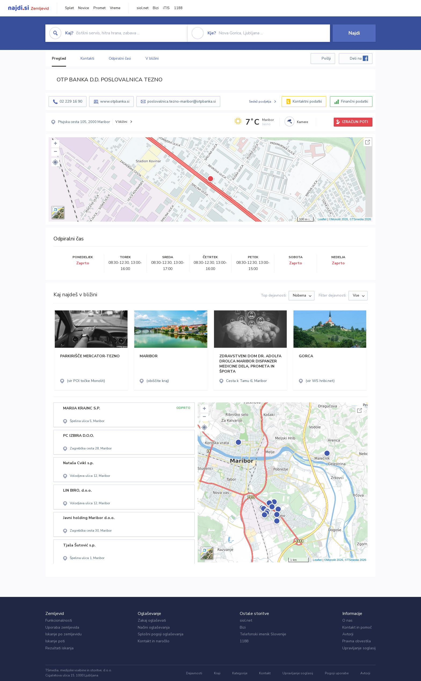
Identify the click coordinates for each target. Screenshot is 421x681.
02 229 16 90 (71, 101)
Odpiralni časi (120, 58)
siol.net (142, 8)
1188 (178, 8)
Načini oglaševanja (154, 627)
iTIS (166, 8)
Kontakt (265, 673)
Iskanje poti (55, 641)
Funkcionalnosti (58, 620)
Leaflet (322, 219)
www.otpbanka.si (114, 101)
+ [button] (55, 144)
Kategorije (239, 673)
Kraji (217, 673)
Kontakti (87, 58)
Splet (69, 8)
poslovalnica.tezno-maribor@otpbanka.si (181, 101)
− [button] (55, 152)
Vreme (115, 8)
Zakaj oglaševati (152, 620)
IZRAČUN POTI (355, 122)
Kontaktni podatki (307, 101)
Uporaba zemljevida (62, 627)
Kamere (302, 122)
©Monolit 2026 (338, 219)
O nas (347, 620)
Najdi (354, 33)
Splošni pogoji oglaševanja (160, 634)
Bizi (156, 8)
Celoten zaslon (368, 142)
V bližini (152, 58)
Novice (83, 8)
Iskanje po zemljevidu (63, 634)
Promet (99, 8)
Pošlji (326, 58)
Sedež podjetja (260, 101)
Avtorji (347, 634)
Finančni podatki (354, 101)
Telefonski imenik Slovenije (263, 634)
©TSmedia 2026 (360, 219)
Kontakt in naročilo (153, 641)
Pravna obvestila (356, 641)
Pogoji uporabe (337, 673)
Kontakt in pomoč (357, 627)
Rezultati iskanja (59, 648)
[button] (55, 162)
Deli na (359, 58)
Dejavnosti (194, 673)
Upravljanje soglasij (359, 648)
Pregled (59, 58)
